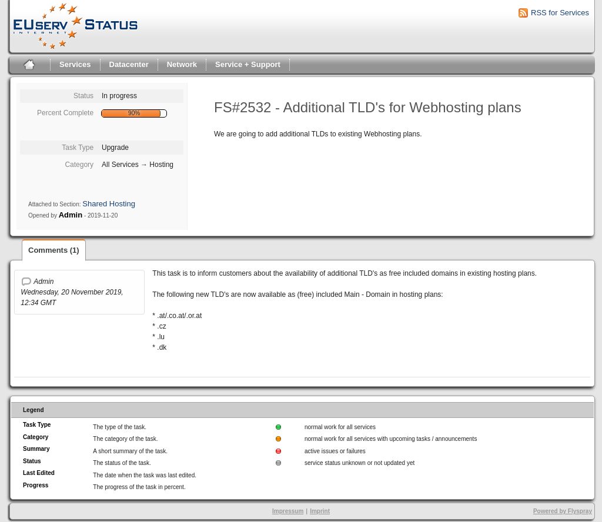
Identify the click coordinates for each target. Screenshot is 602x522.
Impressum (287, 511)
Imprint (320, 511)
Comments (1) (53, 250)
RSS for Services (560, 12)
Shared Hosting (108, 203)
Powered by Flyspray (562, 511)
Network (182, 64)
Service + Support (247, 64)
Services (75, 64)
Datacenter (129, 64)
